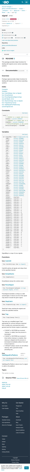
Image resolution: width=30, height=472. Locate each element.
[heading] (7, 2)
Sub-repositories (6, 422)
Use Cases (4, 405)
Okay (26, 467)
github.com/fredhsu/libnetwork (9, 8)
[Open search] (22, 2)
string (18, 137)
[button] (2, 32)
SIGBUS (21, 142)
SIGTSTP (21, 178)
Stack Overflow (19, 411)
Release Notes (19, 427)
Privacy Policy (15, 462)
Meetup (4, 449)
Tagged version (7, 37)
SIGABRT (21, 138)
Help (17, 413)
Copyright (15, 457)
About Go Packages (7, 425)
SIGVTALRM (22, 190)
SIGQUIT (21, 167)
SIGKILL (21, 158)
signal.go (4, 382)
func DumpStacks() (7, 95)
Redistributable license (9, 35)
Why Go (4, 403)
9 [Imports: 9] (17, 23)
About (18, 417)
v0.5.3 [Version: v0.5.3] (6, 19)
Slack (3, 444)
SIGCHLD (20, 118)
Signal (23, 264)
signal (13, 12)
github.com (16, 10)
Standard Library (6, 420)
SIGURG (21, 185)
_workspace (5, 10)
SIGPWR (21, 165)
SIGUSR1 (21, 187)
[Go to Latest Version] (13, 19)
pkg (8, 12)
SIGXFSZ (21, 195)
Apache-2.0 (9, 23)
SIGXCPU (21, 194)
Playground (19, 405)
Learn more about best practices (10, 40)
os (19, 264)
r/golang (4, 446)
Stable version (20, 37)
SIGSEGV (21, 168)
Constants (5, 89)
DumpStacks (9, 274)
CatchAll (8, 261)
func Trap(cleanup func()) (9, 102)
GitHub (3, 441)
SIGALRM (21, 140)
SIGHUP (21, 150)
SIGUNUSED (22, 184)
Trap (6, 314)
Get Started (19, 403)
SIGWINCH (21, 122)
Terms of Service (15, 460)
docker (23, 10)
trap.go (4, 388)
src (11, 10)
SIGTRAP (21, 177)
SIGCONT (21, 147)
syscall (14, 118)
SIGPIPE (21, 160)
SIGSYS (21, 173)
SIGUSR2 (21, 189)
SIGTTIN (21, 180)
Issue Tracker (19, 425)
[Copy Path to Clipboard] (16, 12)
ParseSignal (9, 285)
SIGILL (21, 152)
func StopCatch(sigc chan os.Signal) (12, 101)
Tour (17, 408)
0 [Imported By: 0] (5, 25)
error (16, 289)
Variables (4, 91)
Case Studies (5, 408)
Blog (17, 422)
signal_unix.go (6, 386)
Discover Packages (7, 6)
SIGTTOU (21, 182)
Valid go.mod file (7, 32)
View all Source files (22, 378)
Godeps (21, 8)
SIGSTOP (21, 172)
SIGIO (20, 155)
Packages (5, 417)
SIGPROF (21, 163)
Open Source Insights (8, 50)
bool (12, 360)
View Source (25, 113)
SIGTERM (21, 175)
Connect (4, 436)
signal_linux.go (6, 384)
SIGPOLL (21, 162)
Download (18, 420)
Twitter (3, 439)
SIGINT (21, 153)
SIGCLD (21, 145)
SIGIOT (21, 157)
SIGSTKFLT (22, 170)
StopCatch (9, 301)
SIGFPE (21, 148)
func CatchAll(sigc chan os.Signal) (11, 93)
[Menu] (15, 54)
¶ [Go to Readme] (14, 59)
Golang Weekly (6, 452)
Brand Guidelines (20, 430)
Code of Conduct (20, 432)
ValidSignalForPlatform (10, 355)
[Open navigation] (26, 2)
